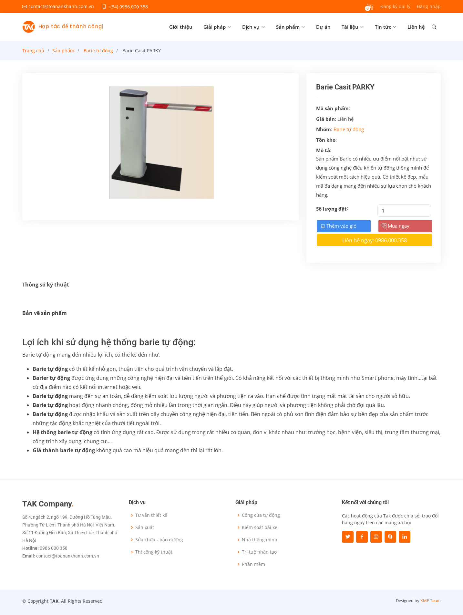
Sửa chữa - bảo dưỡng (159, 539)
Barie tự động (98, 50)
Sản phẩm (63, 50)
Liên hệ (416, 27)
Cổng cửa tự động (261, 515)
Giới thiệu (180, 27)
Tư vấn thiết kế (151, 515)
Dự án (323, 27)
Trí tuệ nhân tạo (259, 552)
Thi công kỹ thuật (153, 552)
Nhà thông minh (259, 539)
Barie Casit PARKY (141, 50)
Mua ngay (395, 226)
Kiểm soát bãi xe (259, 527)
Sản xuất (144, 527)
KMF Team (430, 600)
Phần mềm (253, 564)
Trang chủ (33, 50)
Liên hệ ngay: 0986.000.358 (374, 240)
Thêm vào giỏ (338, 226)
